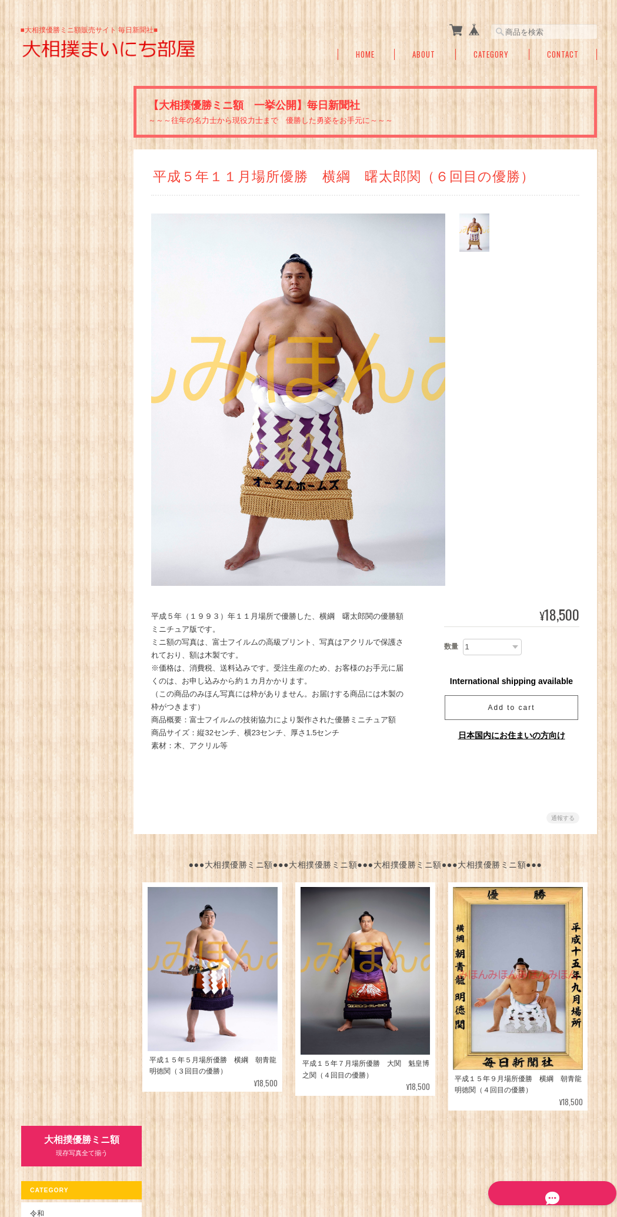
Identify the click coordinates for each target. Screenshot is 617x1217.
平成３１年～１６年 (67, 220)
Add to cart (511, 707)
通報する (563, 818)
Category (491, 54)
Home (365, 54)
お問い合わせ (50, 532)
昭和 (36, 269)
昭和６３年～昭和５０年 (75, 292)
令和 (36, 172)
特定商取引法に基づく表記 (71, 507)
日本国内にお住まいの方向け (511, 735)
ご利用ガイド (50, 482)
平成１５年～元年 (64, 244)
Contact (563, 54)
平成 (36, 198)
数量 (451, 646)
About (423, 54)
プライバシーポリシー (467, 1163)
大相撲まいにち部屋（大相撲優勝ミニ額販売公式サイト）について (318, 1163)
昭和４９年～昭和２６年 (75, 315)
